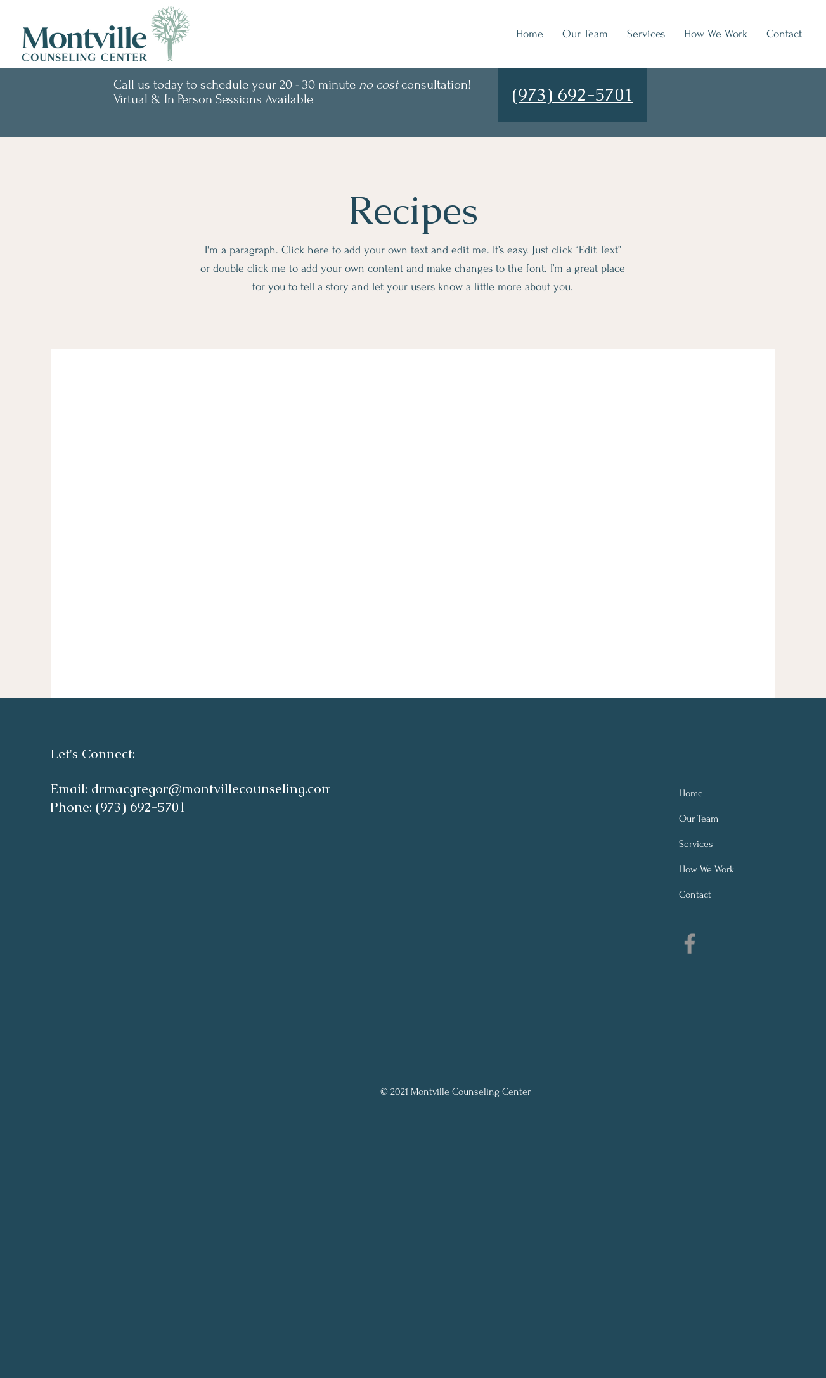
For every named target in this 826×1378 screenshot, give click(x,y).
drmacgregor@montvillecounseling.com (212, 788)
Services (696, 844)
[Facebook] (689, 943)
